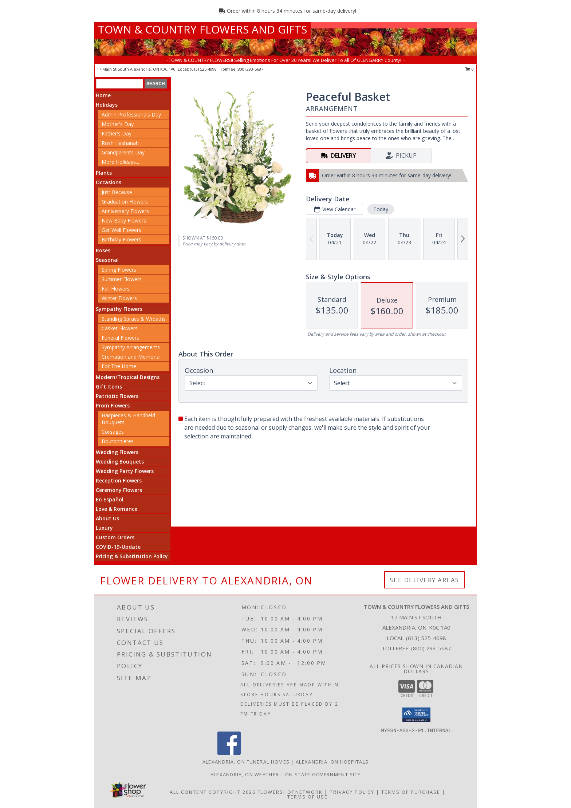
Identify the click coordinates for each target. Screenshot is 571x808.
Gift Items (109, 386)
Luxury (104, 527)
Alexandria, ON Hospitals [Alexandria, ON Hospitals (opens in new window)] (332, 761)
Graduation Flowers (125, 201)
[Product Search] (119, 83)
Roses (103, 250)
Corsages (113, 431)
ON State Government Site (323, 774)
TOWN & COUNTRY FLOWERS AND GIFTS (202, 29)
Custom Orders (115, 537)
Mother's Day (118, 124)
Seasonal (107, 259)
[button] (416, 715)
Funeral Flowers (120, 337)
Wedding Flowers (117, 452)
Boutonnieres (118, 441)
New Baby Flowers (124, 220)
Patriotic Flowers (117, 396)
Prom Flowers (113, 405)
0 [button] (469, 69)
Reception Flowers (119, 480)
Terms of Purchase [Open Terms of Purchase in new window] (410, 792)
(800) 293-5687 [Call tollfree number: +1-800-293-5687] (250, 69)
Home (103, 95)
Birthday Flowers (121, 239)
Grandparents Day (123, 152)
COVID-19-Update (118, 546)
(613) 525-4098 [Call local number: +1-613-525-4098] (204, 69)
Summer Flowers (122, 279)
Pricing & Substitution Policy (132, 556)
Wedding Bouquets (120, 461)
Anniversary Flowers (125, 211)
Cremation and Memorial (131, 356)
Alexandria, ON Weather (244, 774)
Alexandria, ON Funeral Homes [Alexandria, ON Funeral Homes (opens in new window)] (246, 761)
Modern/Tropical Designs (128, 377)
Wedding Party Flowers (125, 471)
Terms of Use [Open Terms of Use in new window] (307, 796)
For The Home (119, 366)
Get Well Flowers (121, 229)
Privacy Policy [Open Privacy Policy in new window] (352, 792)
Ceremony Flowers (119, 489)
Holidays (107, 104)
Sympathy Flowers (119, 309)
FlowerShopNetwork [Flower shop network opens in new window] (290, 792)
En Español (109, 499)
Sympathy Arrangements (131, 347)
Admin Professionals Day (131, 114)
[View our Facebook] (229, 752)
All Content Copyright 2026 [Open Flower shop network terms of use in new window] (213, 792)
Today (380, 209)
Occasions (108, 182)
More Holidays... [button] (120, 161)
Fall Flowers (116, 288)
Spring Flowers (119, 269)
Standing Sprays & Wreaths (134, 318)
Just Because (117, 192)
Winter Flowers (119, 298)
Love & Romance (116, 508)
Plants (104, 172)
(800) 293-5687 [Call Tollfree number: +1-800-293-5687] (431, 648)
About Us (107, 518)
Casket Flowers (120, 328)
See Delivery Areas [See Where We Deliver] (424, 580)
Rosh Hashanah (120, 142)
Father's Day (116, 133)
